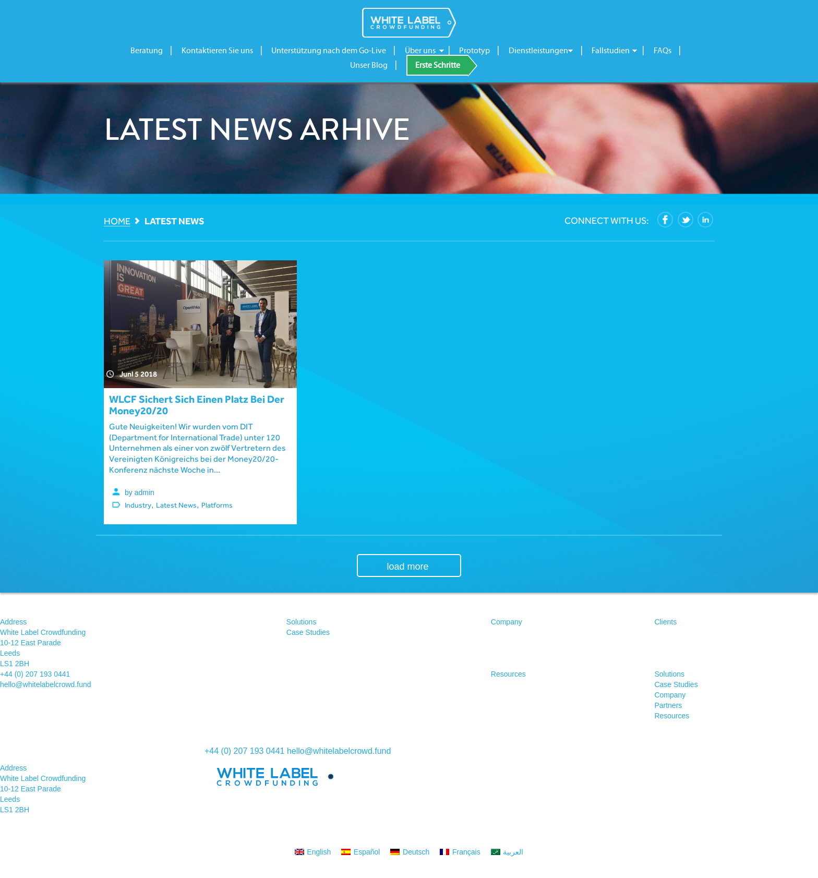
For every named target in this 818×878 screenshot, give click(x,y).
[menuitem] (313, 851)
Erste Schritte (437, 65)
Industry (138, 505)
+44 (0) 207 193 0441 (35, 674)
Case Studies (308, 632)
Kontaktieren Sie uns (217, 50)
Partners (668, 705)
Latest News (176, 505)
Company (506, 622)
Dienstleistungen (538, 50)
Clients (665, 622)
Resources (508, 674)
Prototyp (474, 50)
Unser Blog (369, 65)
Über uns (420, 50)
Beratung (146, 50)
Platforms (217, 505)
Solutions (301, 622)
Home (117, 221)
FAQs (662, 50)
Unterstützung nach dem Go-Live (328, 50)
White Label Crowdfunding (409, 23)
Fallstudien (611, 50)
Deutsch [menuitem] (416, 852)
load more (407, 566)
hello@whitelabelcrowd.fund (45, 684)
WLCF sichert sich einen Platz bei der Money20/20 (196, 404)
